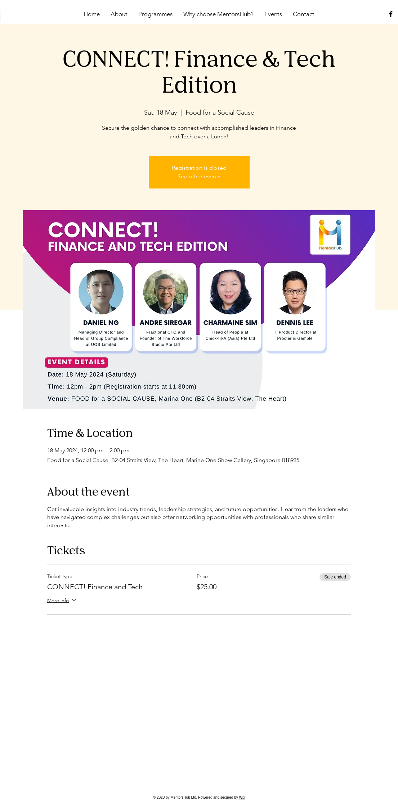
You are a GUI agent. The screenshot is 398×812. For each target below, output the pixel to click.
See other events (199, 176)
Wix (242, 797)
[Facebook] (391, 14)
